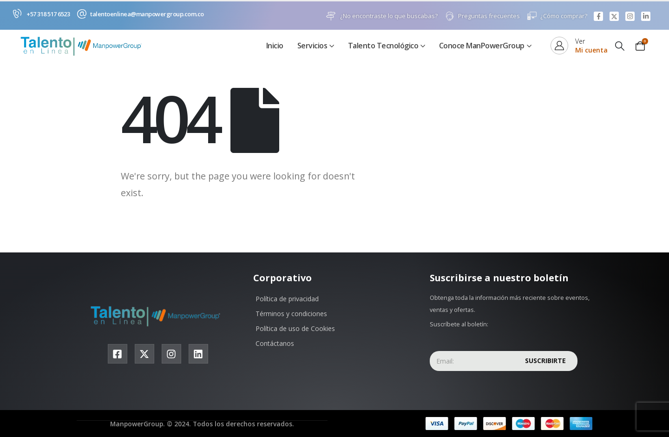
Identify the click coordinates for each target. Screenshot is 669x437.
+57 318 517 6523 (48, 14)
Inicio (274, 46)
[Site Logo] (83, 46)
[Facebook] (598, 16)
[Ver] (579, 46)
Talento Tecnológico (383, 46)
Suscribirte (545, 361)
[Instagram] (630, 16)
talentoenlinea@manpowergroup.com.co (147, 14)
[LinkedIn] (645, 16)
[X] (614, 16)
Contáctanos (275, 343)
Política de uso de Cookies (295, 328)
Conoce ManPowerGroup (482, 46)
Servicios (312, 46)
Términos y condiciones (291, 314)
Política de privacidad (287, 299)
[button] (619, 46)
